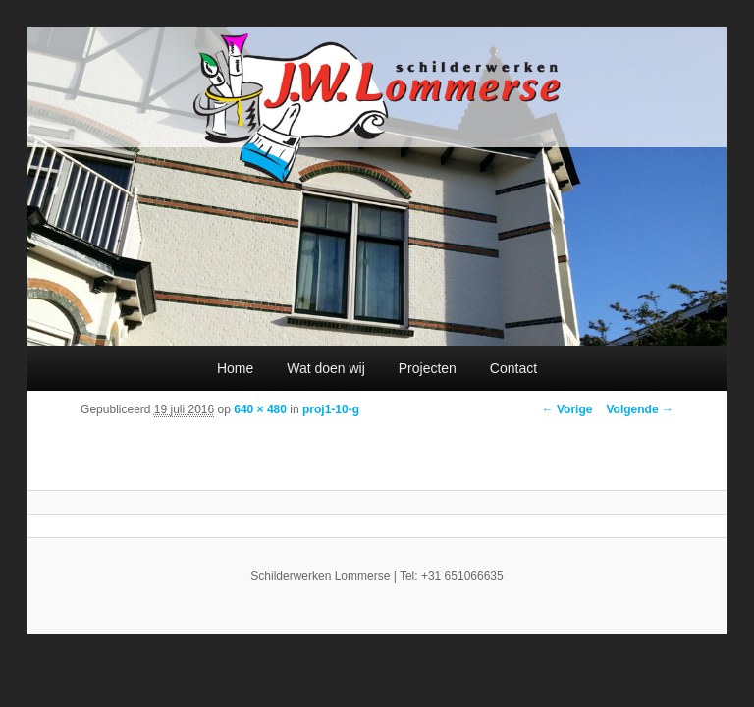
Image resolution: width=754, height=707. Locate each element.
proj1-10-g (330, 409)
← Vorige (567, 409)
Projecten (428, 368)
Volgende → (639, 409)
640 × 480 (260, 409)
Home (235, 368)
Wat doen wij (326, 368)
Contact (513, 368)
